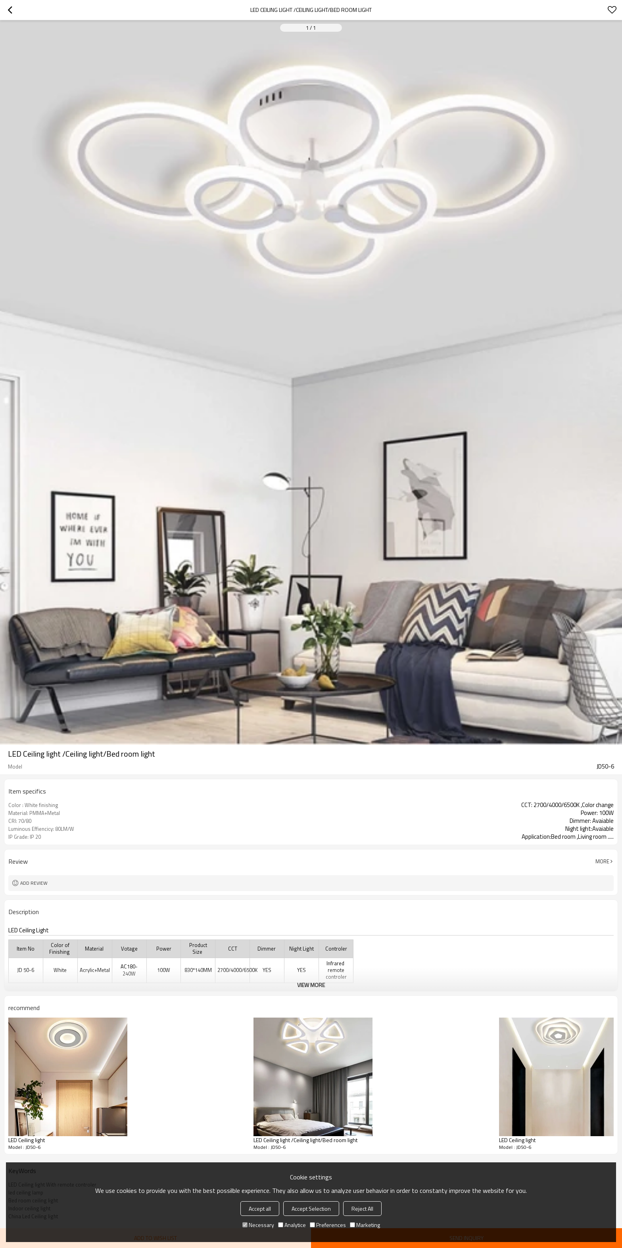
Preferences (328, 1225)
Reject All (362, 1208)
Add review (34, 883)
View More (311, 985)
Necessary (258, 1225)
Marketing (365, 1225)
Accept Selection (311, 1208)
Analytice (292, 1225)
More (602, 861)
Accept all (260, 1208)
